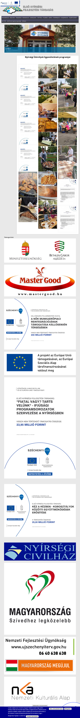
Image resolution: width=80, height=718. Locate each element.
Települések (18, 17)
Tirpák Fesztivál (72, 17)
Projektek (45, 17)
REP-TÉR (4, 21)
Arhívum (24, 21)
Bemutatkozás (5, 17)
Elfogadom (68, 708)
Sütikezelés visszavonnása (40, 705)
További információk (32, 716)
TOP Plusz (39, 17)
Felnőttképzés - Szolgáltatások (60, 17)
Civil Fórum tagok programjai (14, 21)
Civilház (8, 49)
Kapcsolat (12, 17)
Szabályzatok (33, 17)
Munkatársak (26, 17)
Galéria (50, 17)
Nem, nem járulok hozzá (56, 708)
